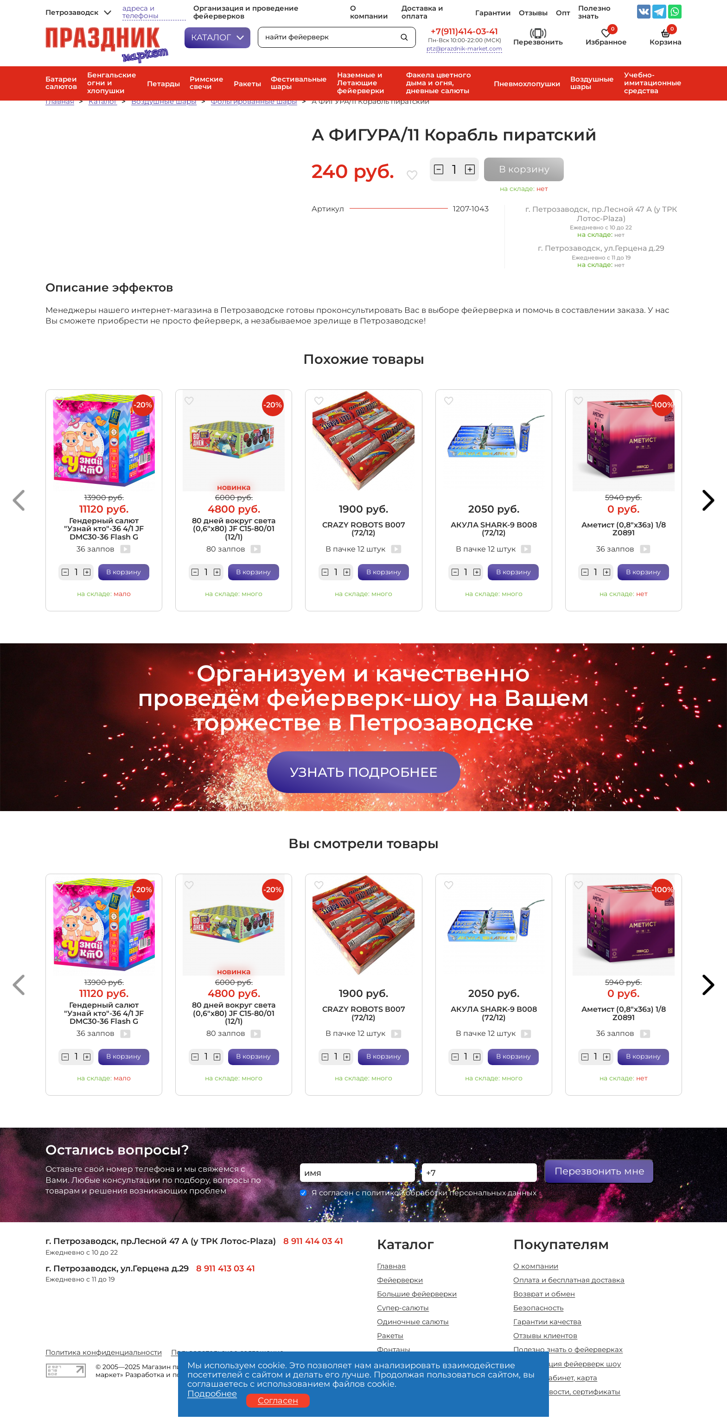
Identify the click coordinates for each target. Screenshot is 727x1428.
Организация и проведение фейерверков (246, 12)
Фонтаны (393, 1349)
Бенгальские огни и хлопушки (111, 83)
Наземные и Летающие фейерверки (360, 83)
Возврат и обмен (544, 1294)
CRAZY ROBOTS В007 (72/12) (363, 529)
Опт (563, 13)
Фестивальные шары (299, 83)
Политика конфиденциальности (103, 1352)
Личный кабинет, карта (555, 1378)
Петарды (163, 84)
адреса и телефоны (140, 12)
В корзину (524, 169)
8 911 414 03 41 (313, 1241)
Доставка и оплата (422, 12)
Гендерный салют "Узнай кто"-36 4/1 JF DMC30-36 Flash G (104, 529)
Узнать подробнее (364, 772)
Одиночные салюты (413, 1322)
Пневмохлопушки (527, 84)
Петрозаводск (78, 13)
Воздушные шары (592, 83)
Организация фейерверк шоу (567, 1364)
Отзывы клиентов (545, 1336)
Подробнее (212, 1393)
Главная (59, 101)
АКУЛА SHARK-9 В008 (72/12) (494, 529)
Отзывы (533, 13)
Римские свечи (206, 83)
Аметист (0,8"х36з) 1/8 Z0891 (623, 529)
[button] (18, 500)
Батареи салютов (61, 83)
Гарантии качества (547, 1322)
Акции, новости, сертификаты (566, 1392)
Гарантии (493, 13)
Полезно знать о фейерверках (568, 1349)
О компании (369, 12)
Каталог (217, 37)
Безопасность (538, 1308)
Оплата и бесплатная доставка (569, 1280)
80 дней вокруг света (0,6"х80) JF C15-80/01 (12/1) (234, 529)
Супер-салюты (403, 1308)
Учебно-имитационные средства (653, 83)
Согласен (278, 1400)
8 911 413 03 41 (225, 1268)
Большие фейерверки (417, 1294)
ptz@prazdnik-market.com (464, 49)
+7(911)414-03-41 (464, 31)
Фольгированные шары (254, 101)
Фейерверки (400, 1280)
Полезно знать (594, 12)
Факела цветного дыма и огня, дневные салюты (438, 83)
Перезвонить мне (599, 1171)
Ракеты (247, 84)
